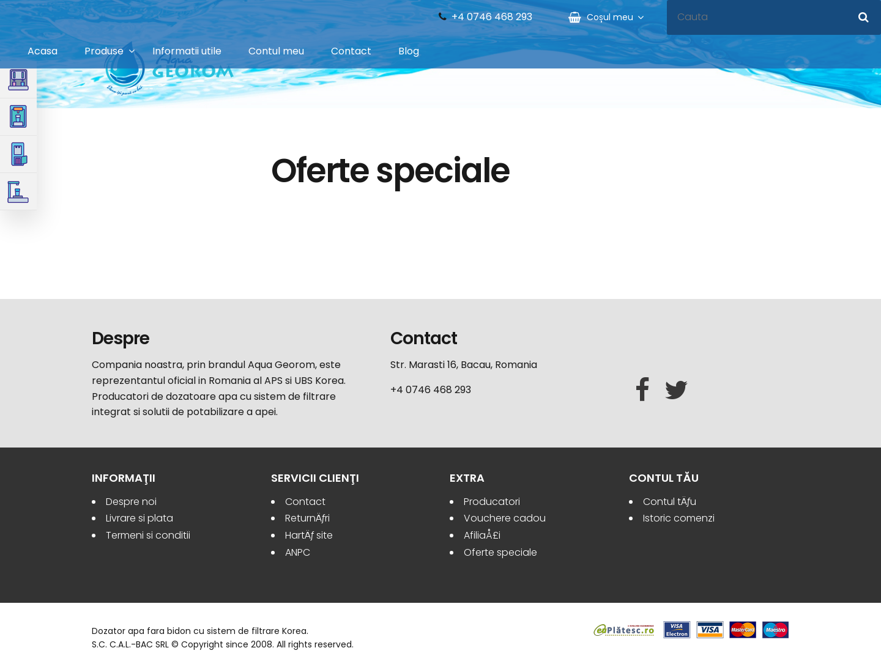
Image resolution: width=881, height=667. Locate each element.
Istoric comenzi (679, 518)
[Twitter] (676, 390)
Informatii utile (186, 51)
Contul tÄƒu (669, 502)
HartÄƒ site (309, 535)
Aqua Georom (169, 68)
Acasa (43, 51)
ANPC (297, 552)
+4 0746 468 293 (492, 17)
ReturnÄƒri (307, 518)
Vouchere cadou (505, 518)
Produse (104, 51)
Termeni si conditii (148, 535)
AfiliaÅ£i (482, 535)
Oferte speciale (500, 552)
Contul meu (276, 51)
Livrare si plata (139, 518)
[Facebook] (642, 390)
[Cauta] (863, 17)
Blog (408, 51)
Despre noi (131, 502)
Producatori (492, 502)
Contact (351, 51)
